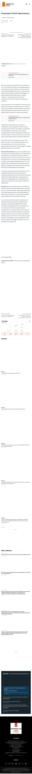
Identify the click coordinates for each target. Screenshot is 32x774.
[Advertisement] (15, 538)
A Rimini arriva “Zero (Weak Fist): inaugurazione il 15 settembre (8, 316)
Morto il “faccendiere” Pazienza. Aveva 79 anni (11, 701)
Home (2, 11)
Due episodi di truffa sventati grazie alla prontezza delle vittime (15, 554)
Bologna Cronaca (4, 553)
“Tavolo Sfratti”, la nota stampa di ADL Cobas (10, 373)
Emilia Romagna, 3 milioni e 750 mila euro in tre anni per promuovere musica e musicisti (24, 36)
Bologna (3, 371)
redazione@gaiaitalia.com (18, 755)
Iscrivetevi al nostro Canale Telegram (16, 32)
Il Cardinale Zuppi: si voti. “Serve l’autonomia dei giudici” (14, 688)
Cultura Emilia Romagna (8, 11)
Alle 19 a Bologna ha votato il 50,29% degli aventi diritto (13, 409)
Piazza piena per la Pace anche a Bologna (11, 710)
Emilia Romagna (4, 610)
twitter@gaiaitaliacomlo (19, 63)
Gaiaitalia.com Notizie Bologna (10, 690)
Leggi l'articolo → (12, 77)
